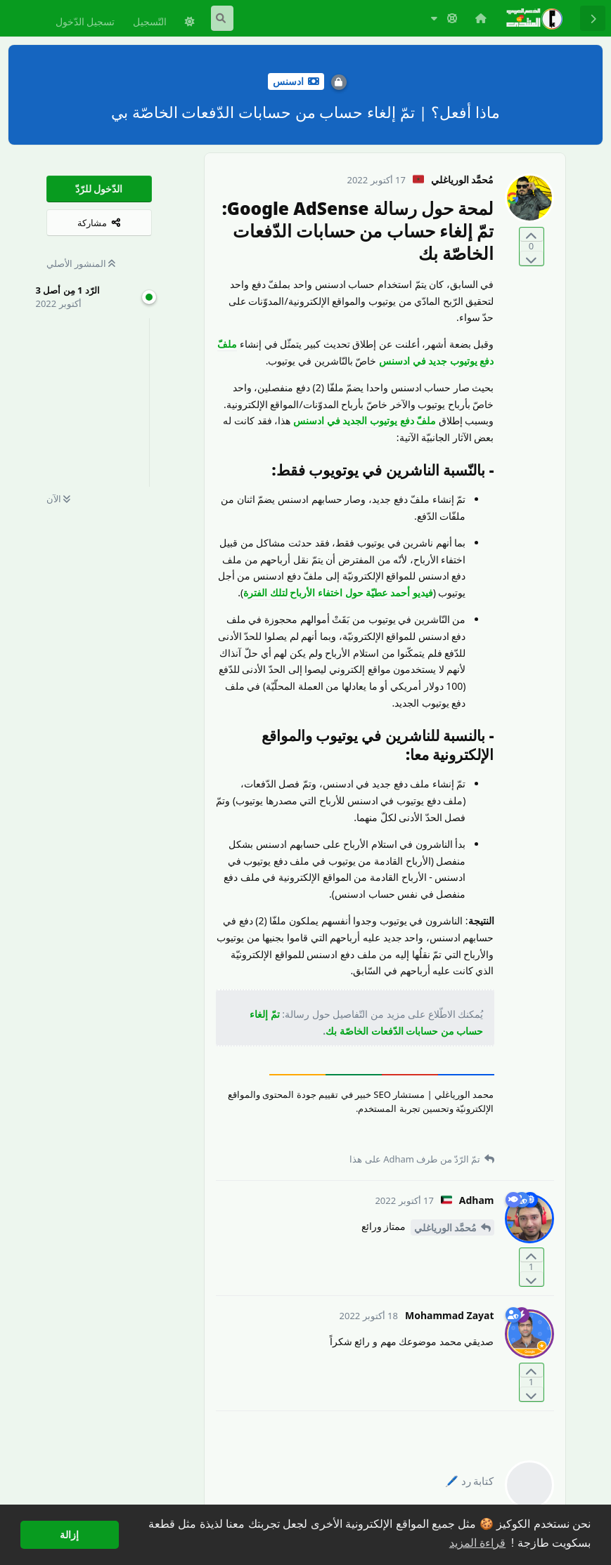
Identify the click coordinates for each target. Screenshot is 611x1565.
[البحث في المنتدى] (222, 18)
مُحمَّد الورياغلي (445, 1227)
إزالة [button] (69, 1534)
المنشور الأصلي (81, 263)
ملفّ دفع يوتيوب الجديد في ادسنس (364, 420)
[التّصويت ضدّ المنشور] (532, 258)
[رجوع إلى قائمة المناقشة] (592, 18)
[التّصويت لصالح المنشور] (532, 235)
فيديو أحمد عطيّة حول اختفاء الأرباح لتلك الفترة (337, 592)
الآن (58, 498)
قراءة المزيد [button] (477, 1543)
